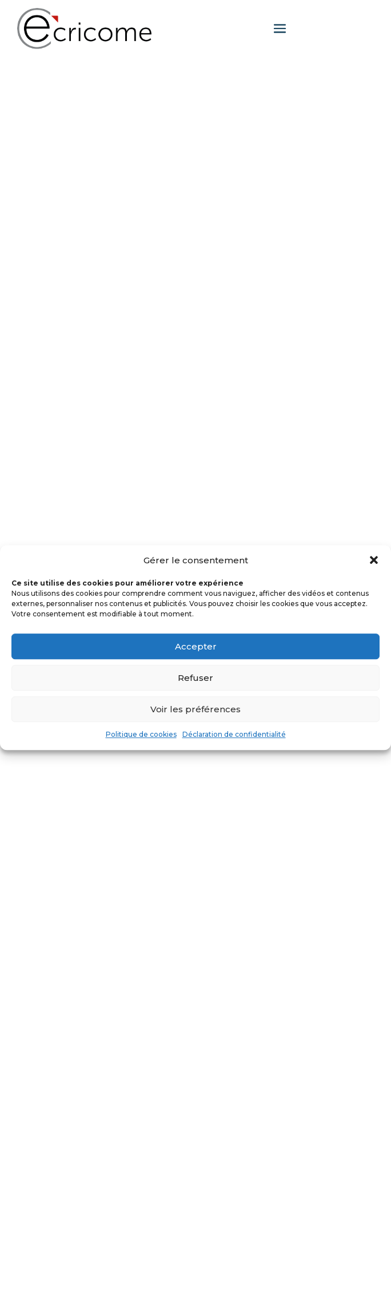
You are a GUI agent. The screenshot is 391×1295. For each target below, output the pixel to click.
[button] (374, 560)
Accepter (196, 646)
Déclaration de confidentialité (234, 735)
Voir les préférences (195, 709)
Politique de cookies (141, 735)
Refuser (195, 677)
